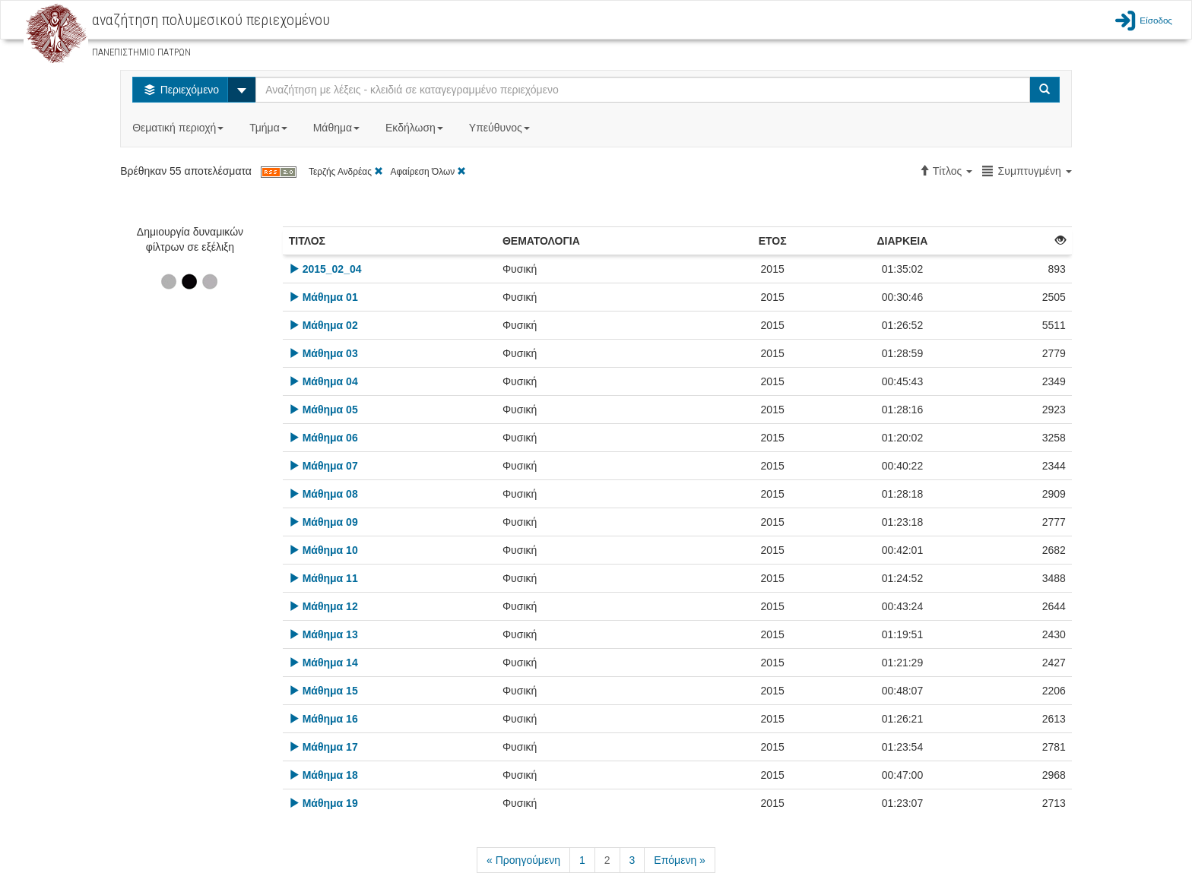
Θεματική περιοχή (179, 128)
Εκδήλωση (415, 128)
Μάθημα (338, 128)
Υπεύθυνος (501, 128)
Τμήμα (269, 128)
